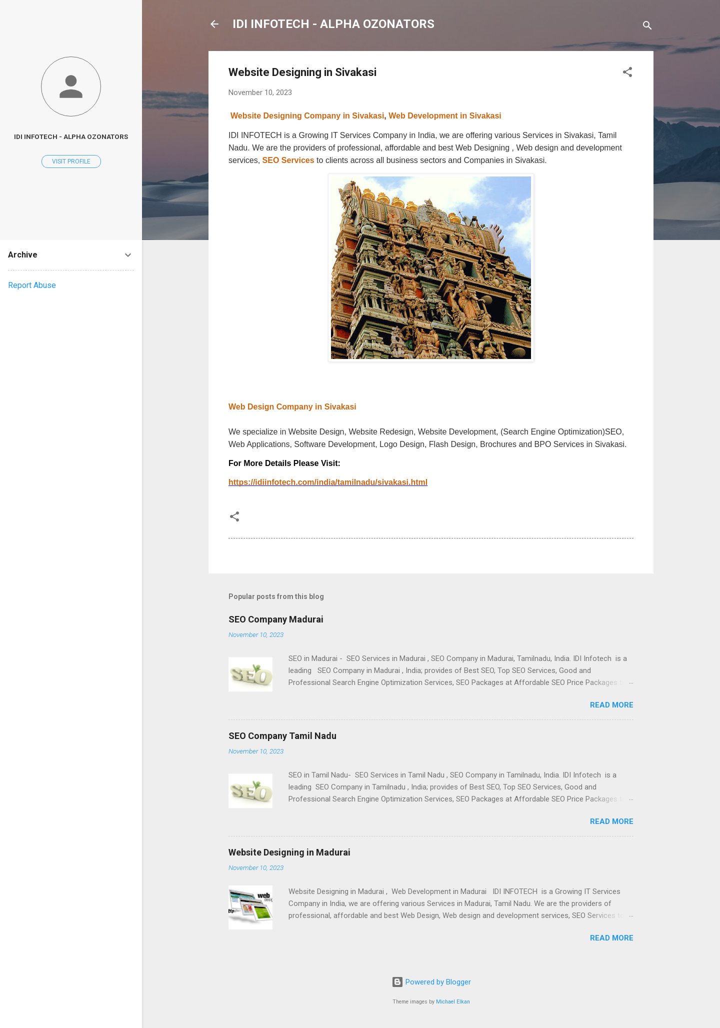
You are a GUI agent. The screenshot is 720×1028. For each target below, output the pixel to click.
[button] (628, 74)
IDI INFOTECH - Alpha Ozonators (71, 136)
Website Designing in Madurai (289, 852)
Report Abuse (32, 285)
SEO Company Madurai (276, 619)
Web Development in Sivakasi (445, 116)
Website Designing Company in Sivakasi (307, 116)
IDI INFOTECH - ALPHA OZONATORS (333, 24)
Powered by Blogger (431, 982)
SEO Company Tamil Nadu (282, 735)
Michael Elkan (453, 1001)
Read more (612, 705)
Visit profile (71, 161)
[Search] (648, 27)
